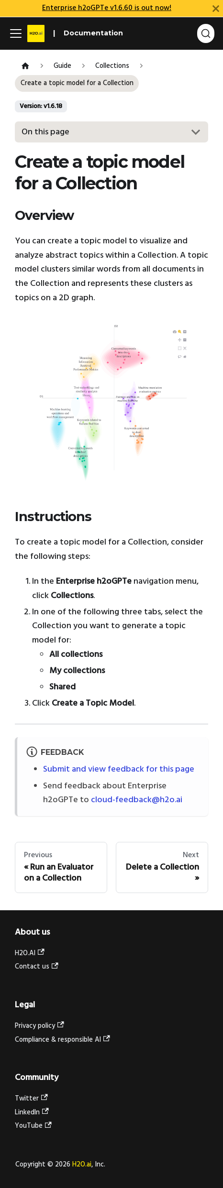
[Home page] (25, 66)
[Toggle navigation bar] (16, 33)
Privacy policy (39, 1026)
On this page (45, 132)
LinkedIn (32, 1112)
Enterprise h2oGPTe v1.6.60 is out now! (106, 8)
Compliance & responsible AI (62, 1040)
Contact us (36, 966)
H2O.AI (30, 953)
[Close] (216, 8)
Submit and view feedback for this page (118, 769)
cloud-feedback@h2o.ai (136, 800)
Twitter (31, 1098)
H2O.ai (81, 1164)
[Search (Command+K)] (205, 33)
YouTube (33, 1126)
